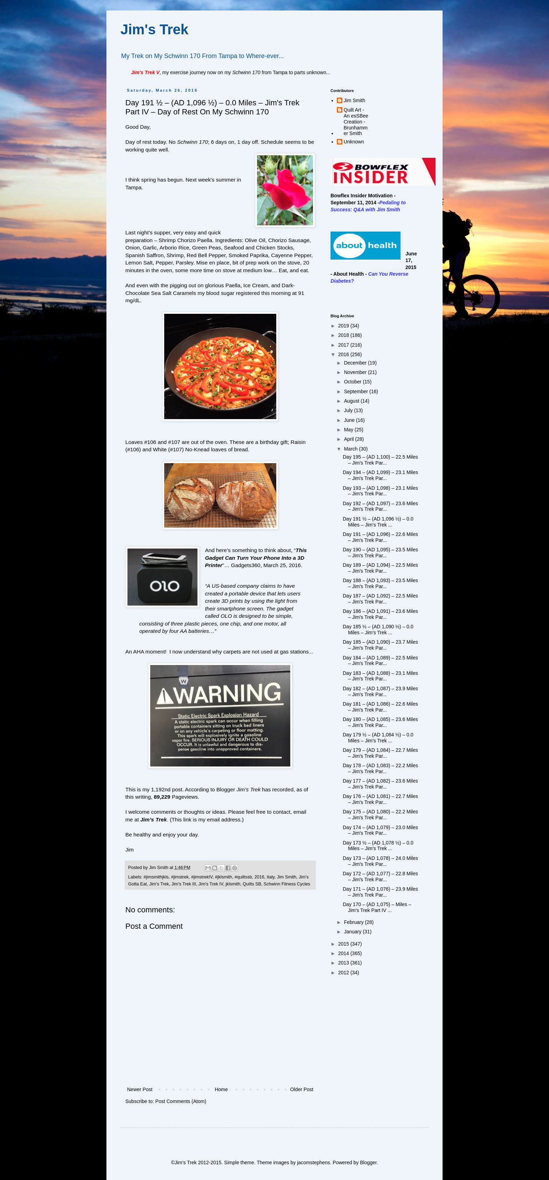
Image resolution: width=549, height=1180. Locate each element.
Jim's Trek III (184, 884)
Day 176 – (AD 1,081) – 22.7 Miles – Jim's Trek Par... (380, 799)
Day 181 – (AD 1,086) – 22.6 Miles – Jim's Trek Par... (380, 707)
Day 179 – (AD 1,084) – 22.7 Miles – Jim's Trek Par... (380, 753)
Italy (270, 877)
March (351, 449)
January (353, 931)
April (349, 439)
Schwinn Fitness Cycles (287, 884)
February (354, 922)
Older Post (301, 1089)
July (349, 410)
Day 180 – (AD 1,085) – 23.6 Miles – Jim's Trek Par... (380, 722)
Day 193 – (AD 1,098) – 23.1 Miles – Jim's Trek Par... (380, 491)
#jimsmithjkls (156, 877)
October (353, 381)
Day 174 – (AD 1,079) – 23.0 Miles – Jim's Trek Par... (380, 830)
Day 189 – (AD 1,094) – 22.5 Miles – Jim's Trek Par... (380, 568)
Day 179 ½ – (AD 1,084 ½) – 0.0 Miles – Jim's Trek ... (378, 737)
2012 (344, 972)
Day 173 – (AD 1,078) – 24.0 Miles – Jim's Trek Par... (380, 861)
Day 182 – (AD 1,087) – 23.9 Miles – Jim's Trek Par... (380, 691)
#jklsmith (223, 877)
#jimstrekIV (202, 877)
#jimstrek (179, 877)
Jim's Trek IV (211, 884)
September (356, 391)
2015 (344, 944)
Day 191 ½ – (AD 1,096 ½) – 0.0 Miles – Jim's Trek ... (378, 522)
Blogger (368, 1162)
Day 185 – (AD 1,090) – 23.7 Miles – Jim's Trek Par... (380, 645)
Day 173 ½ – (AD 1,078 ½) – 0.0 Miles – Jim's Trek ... (378, 846)
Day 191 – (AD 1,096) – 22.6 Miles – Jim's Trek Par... (380, 537)
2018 (344, 335)
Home (221, 1089)
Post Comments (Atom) (180, 1101)
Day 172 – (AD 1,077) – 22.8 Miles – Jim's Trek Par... (380, 876)
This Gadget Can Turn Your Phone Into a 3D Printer (256, 557)
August (352, 401)
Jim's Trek (154, 29)
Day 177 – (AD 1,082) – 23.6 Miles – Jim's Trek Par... (380, 784)
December (356, 363)
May (349, 429)
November (356, 372)
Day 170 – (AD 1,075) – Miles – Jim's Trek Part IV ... (377, 907)
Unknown (354, 141)
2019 (344, 325)
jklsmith (232, 884)
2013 (344, 963)
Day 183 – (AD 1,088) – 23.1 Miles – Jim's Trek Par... (380, 676)
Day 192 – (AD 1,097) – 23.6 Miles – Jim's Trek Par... (380, 506)
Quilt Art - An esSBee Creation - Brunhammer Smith (356, 121)
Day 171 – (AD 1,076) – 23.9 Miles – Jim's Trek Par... (380, 892)
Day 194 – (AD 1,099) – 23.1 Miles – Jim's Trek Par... (380, 475)
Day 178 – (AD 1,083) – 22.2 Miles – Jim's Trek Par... (380, 768)
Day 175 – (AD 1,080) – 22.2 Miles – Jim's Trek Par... (380, 814)
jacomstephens (313, 1162)
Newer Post (139, 1089)
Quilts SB (252, 884)
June (350, 420)
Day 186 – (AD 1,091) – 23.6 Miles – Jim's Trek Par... (380, 614)
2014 (344, 953)
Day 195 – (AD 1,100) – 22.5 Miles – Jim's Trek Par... (380, 460)
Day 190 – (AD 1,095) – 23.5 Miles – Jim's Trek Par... (380, 552)
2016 (259, 877)
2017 (344, 345)
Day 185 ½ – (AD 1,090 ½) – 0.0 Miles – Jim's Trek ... (378, 629)
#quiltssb (243, 877)
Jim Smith (286, 877)
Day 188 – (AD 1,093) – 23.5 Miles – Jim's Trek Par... (380, 583)
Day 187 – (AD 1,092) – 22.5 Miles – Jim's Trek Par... (380, 599)
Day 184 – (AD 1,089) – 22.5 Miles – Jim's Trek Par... (380, 660)
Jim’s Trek (153, 819)
